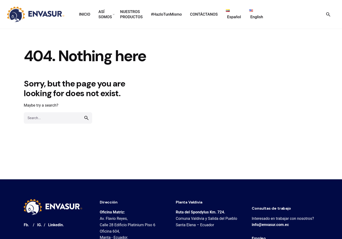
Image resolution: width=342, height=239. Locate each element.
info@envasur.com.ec (270, 224)
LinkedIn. (56, 225)
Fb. (26, 225)
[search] (86, 118)
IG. (39, 225)
